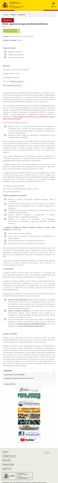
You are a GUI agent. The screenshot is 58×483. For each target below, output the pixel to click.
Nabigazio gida (8, 464)
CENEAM (13, 15)
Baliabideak (21, 15)
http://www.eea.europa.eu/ (12, 85)
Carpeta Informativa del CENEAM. (14, 375)
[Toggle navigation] (53, 5)
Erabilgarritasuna (9, 456)
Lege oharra (7, 468)
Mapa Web (6, 460)
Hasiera (5, 451)
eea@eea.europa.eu (17, 81)
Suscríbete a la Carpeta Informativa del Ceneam (19, 378)
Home (6, 15)
